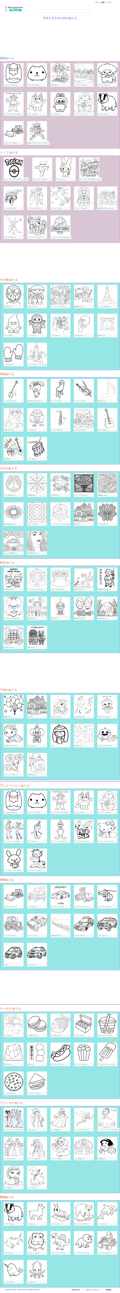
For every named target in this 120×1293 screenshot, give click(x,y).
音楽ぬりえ (7, 373)
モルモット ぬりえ (33, 1253)
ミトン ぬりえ (8, 364)
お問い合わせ (75, 1290)
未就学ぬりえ (32, 774)
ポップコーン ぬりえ (81, 1064)
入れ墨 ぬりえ (55, 495)
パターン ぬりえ (33, 524)
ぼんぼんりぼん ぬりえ (35, 401)
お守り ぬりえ (79, 335)
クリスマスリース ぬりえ (35, 589)
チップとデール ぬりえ (82, 841)
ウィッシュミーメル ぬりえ (12, 870)
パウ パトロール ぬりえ (35, 237)
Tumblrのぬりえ (33, 553)
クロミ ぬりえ (60, 179)
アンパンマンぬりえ (81, 208)
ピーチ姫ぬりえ (56, 1129)
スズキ (6, 964)
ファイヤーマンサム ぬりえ (12, 114)
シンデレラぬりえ (9, 1158)
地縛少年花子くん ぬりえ (106, 208)
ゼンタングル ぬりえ (81, 495)
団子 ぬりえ (8, 1064)
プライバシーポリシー (93, 1290)
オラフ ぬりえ (32, 841)
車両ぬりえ (7, 879)
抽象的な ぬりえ (103, 495)
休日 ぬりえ (7, 562)
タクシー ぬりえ (33, 935)
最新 (103, 2)
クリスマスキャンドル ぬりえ (37, 364)
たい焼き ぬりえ (56, 1035)
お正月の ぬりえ (9, 589)
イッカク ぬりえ (9, 1282)
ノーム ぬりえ (8, 335)
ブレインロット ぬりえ (58, 306)
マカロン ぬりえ (80, 1035)
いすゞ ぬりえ (102, 935)
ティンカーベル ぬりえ (82, 1129)
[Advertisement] (60, 37)
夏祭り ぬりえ (32, 618)
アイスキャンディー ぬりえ (106, 1064)
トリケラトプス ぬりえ (82, 1253)
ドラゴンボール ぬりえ (35, 208)
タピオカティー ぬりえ (105, 1035)
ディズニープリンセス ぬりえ (13, 1129)
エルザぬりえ (8, 1187)
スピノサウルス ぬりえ (58, 1253)
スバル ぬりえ (32, 964)
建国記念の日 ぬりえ (104, 589)
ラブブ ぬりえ (55, 114)
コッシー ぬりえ (56, 401)
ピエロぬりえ (32, 746)
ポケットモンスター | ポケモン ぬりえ (16, 179)
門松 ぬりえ (54, 618)
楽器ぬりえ (7, 459)
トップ (108, 2)
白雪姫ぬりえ (102, 1158)
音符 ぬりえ (101, 401)
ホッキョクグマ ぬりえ (82, 1224)
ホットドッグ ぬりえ (57, 1064)
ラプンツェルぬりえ (34, 1158)
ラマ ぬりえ (31, 1224)
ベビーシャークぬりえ (105, 746)
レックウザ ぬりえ (10, 208)
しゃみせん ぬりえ (10, 401)
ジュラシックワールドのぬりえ (61, 237)
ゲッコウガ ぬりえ (10, 237)
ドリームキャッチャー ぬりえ (60, 524)
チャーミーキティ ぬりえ (106, 841)
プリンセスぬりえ (11, 1102)
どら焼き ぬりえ (33, 1035)
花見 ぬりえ (54, 85)
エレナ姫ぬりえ (79, 1158)
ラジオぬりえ (32, 430)
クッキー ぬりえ (9, 1093)
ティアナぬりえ (33, 1187)
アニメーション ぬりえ (15, 785)
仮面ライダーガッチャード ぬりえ (38, 143)
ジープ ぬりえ (32, 906)
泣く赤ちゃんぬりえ (104, 717)
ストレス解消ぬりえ (10, 553)
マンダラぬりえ (103, 524)
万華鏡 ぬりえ (32, 495)
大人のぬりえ (8, 468)
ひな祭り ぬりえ (9, 647)
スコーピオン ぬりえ (104, 1253)
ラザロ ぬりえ (55, 335)
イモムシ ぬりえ (56, 1224)
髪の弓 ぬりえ (8, 306)
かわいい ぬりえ (56, 717)
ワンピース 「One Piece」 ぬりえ (90, 179)
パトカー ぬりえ (80, 935)
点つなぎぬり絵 (79, 717)
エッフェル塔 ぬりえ (104, 306)
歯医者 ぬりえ (79, 306)
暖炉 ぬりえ (101, 335)
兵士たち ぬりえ (33, 306)
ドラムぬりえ (32, 459)
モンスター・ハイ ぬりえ (12, 841)
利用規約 (108, 1290)
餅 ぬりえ (31, 1064)
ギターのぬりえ (103, 430)
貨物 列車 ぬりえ (56, 935)
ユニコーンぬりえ (56, 208)
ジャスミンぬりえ (56, 1158)
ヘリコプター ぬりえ (104, 906)
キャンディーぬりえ (10, 774)
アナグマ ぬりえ (103, 114)
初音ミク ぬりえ (9, 430)
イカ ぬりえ (31, 1282)
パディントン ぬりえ (81, 114)
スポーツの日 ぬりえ (57, 589)
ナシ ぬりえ (8, 1035)
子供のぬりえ (8, 689)
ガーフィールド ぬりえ (35, 870)
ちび (52, 746)
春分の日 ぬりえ (80, 589)
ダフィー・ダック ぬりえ (59, 841)
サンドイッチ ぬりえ (34, 1093)
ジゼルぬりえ (32, 1129)
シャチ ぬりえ (102, 1224)
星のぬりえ (78, 746)
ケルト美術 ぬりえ (10, 495)
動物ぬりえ (7, 1197)
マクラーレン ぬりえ (57, 906)
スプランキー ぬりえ (81, 85)
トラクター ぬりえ (10, 935)
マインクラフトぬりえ (40, 179)
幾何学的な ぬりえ (10, 524)
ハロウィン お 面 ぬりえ (11, 618)
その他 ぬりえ (9, 279)
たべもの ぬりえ (10, 1008)
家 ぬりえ (78, 524)
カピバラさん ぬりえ (34, 85)
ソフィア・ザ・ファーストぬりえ (108, 1129)
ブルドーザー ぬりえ (10, 143)
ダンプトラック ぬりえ (82, 906)
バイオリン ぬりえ (80, 401)
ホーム (97, 2)
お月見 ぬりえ (102, 618)
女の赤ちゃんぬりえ (10, 746)
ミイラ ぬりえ (32, 335)
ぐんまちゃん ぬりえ (10, 85)
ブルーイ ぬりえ (33, 114)
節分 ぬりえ (31, 647)
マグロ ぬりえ (8, 1253)
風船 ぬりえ (8, 717)
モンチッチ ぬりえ (104, 85)
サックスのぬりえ (56, 430)
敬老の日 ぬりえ (80, 618)
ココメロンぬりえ (80, 430)
